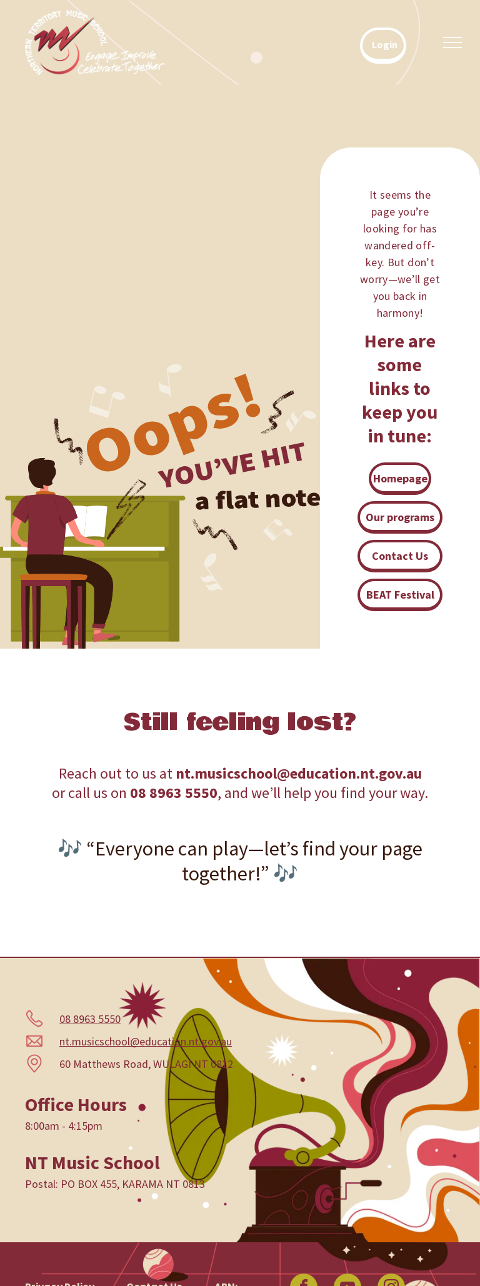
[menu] (452, 42)
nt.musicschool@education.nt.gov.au (145, 1041)
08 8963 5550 (90, 1019)
